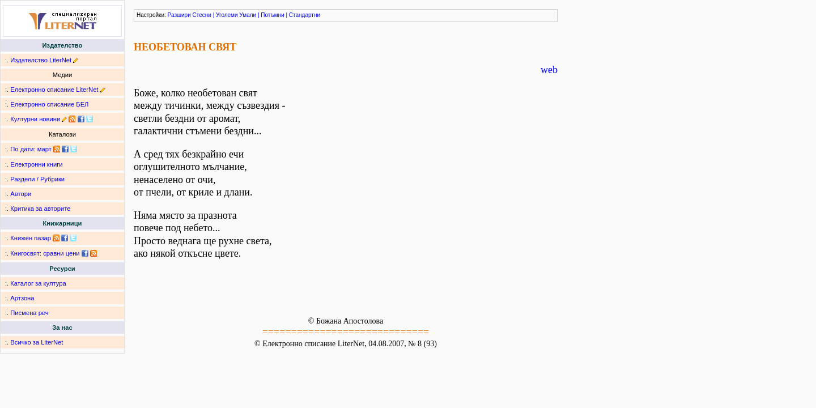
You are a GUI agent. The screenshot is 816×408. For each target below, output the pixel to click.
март (44, 149)
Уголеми (227, 15)
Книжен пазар (30, 238)
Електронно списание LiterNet (54, 89)
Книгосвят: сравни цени (44, 253)
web (549, 69)
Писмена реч (29, 312)
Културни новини (35, 119)
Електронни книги (36, 164)
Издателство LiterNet (40, 60)
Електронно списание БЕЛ (49, 104)
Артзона (22, 298)
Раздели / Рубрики (37, 179)
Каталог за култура (38, 283)
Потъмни (272, 15)
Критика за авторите (40, 208)
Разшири (179, 15)
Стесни (202, 15)
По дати (21, 149)
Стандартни (304, 15)
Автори (20, 193)
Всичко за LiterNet (36, 342)
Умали (247, 15)
